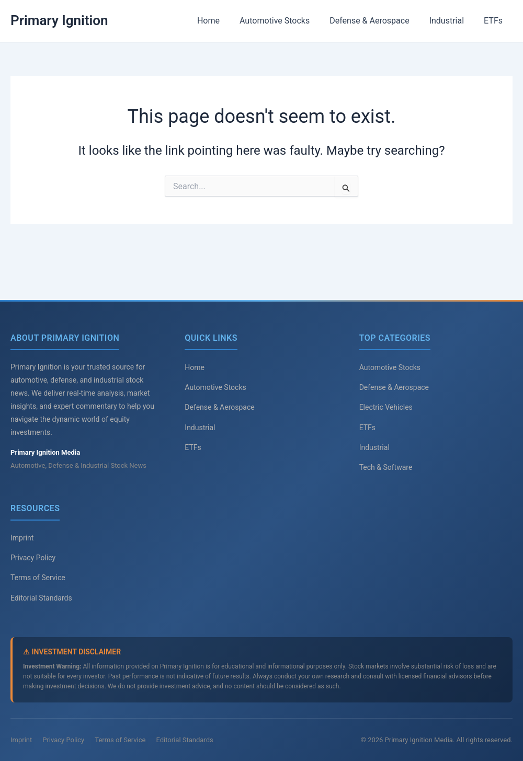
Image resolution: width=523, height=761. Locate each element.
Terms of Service (37, 577)
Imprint (21, 538)
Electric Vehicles (386, 407)
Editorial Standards (41, 598)
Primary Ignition (59, 20)
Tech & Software (386, 467)
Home (222, 21)
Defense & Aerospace (377, 21)
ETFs (494, 21)
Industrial (451, 21)
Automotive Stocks (286, 21)
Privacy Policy (32, 558)
